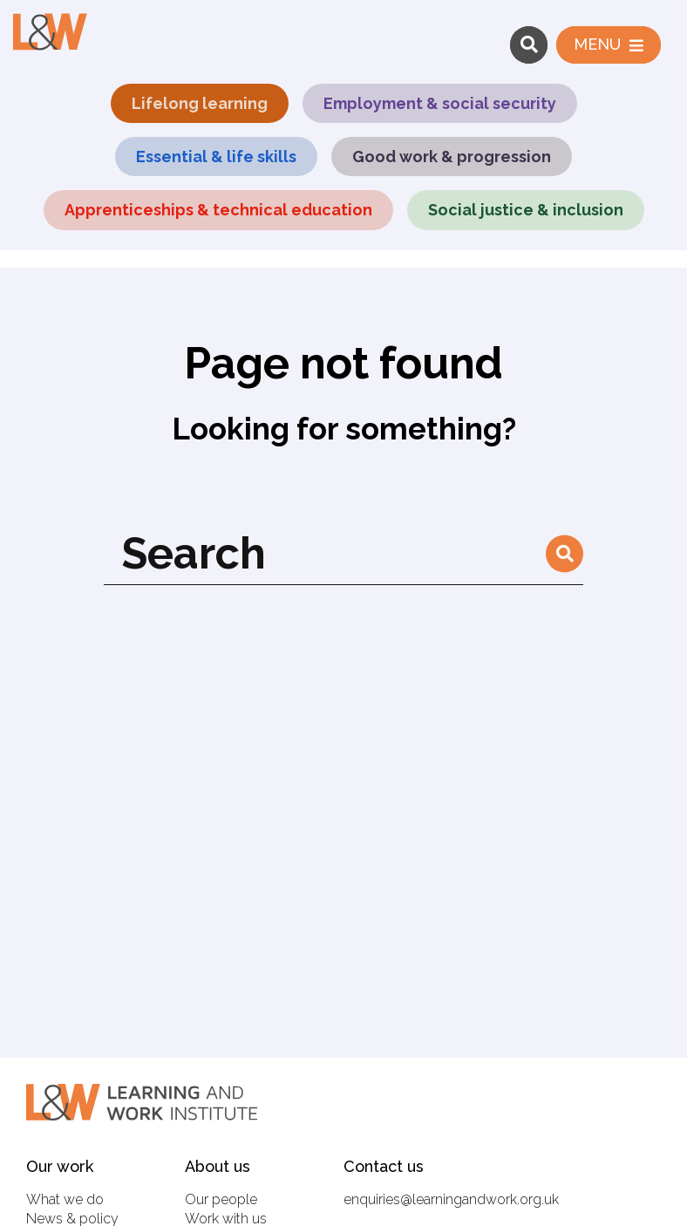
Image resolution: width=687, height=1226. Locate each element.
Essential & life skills (216, 156)
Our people (221, 1199)
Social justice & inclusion (525, 210)
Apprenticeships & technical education (218, 210)
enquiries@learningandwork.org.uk (451, 1199)
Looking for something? (344, 428)
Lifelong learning (200, 103)
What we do (65, 1199)
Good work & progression (451, 156)
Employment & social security (439, 103)
